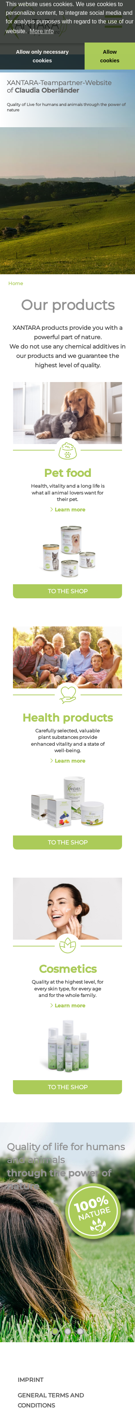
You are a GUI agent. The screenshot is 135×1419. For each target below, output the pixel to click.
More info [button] (42, 31)
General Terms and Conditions (51, 1400)
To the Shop (67, 591)
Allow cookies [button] (110, 56)
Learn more (70, 509)
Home (15, 283)
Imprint (30, 1379)
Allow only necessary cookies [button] (42, 56)
